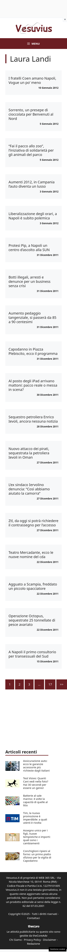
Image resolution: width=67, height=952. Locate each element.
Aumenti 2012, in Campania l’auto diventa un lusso (32, 184)
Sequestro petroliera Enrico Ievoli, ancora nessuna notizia (33, 419)
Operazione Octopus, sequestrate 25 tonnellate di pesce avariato (32, 620)
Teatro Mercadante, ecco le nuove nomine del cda (31, 554)
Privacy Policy (32, 939)
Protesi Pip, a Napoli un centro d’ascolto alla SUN (29, 247)
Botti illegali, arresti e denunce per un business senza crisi (29, 281)
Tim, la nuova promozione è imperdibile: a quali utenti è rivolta (35, 817)
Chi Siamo (15, 939)
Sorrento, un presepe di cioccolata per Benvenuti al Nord (31, 114)
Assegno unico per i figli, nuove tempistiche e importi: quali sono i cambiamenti (36, 837)
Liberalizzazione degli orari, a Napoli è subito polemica (33, 215)
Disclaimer (49, 939)
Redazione (33, 943)
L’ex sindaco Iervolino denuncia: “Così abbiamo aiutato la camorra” (29, 489)
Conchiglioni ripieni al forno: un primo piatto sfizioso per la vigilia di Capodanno (37, 855)
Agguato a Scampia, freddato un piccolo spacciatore (33, 586)
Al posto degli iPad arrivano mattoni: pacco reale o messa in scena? (33, 385)
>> (61, 684)
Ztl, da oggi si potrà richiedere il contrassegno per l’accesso (33, 522)
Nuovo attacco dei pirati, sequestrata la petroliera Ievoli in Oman (29, 453)
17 (50, 684)
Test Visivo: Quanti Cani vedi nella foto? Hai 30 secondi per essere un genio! (35, 783)
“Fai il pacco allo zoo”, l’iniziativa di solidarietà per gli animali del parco (31, 150)
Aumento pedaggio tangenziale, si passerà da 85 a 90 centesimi (32, 317)
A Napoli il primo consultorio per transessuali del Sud (32, 654)
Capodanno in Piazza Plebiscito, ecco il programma (33, 351)
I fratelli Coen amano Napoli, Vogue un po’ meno (32, 80)
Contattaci (33, 918)
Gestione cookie (57, 949)
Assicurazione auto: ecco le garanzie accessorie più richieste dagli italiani (36, 765)
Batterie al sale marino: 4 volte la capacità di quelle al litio (35, 800)
